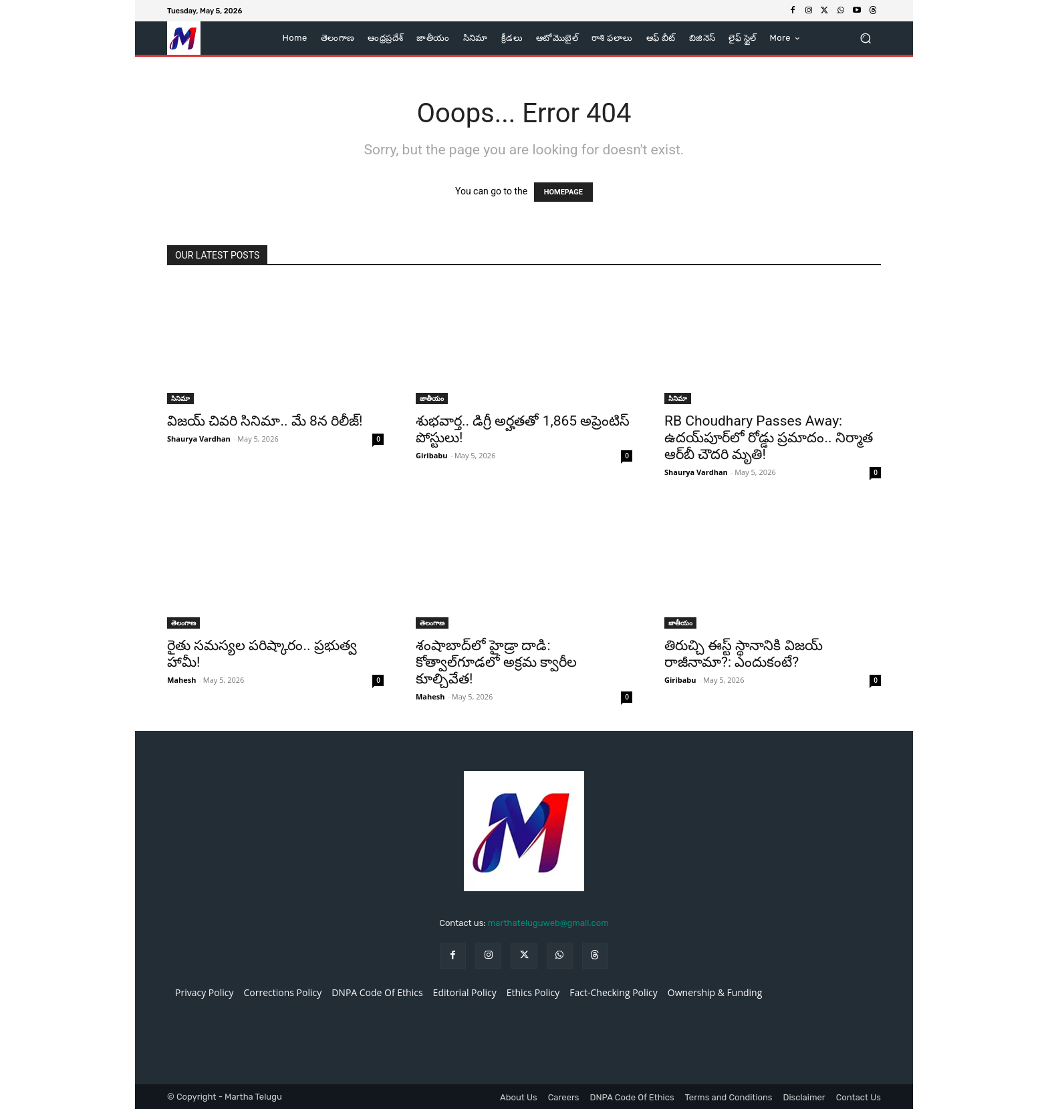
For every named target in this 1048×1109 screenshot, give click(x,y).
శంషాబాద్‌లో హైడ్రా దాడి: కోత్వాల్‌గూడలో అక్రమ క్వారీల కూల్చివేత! (496, 662)
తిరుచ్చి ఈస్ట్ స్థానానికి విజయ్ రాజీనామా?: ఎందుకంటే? (743, 653)
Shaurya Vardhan (199, 439)
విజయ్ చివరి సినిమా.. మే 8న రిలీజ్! (264, 421)
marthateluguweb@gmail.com (548, 923)
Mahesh (181, 680)
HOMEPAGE (563, 192)
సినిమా (180, 398)
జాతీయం (432, 398)
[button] (865, 38)
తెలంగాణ (183, 622)
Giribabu (431, 455)
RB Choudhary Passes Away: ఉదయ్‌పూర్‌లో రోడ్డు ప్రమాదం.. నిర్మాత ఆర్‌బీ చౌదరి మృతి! (768, 437)
